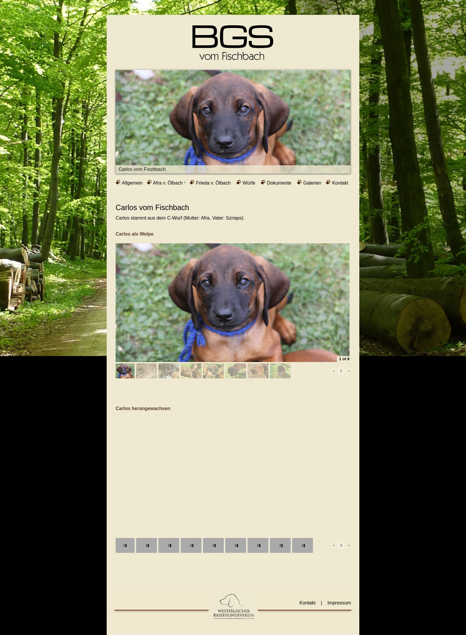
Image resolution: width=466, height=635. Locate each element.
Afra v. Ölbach (166, 182)
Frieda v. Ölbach (210, 182)
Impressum (339, 602)
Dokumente (276, 182)
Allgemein (129, 182)
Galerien (309, 182)
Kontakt (337, 182)
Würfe (245, 182)
